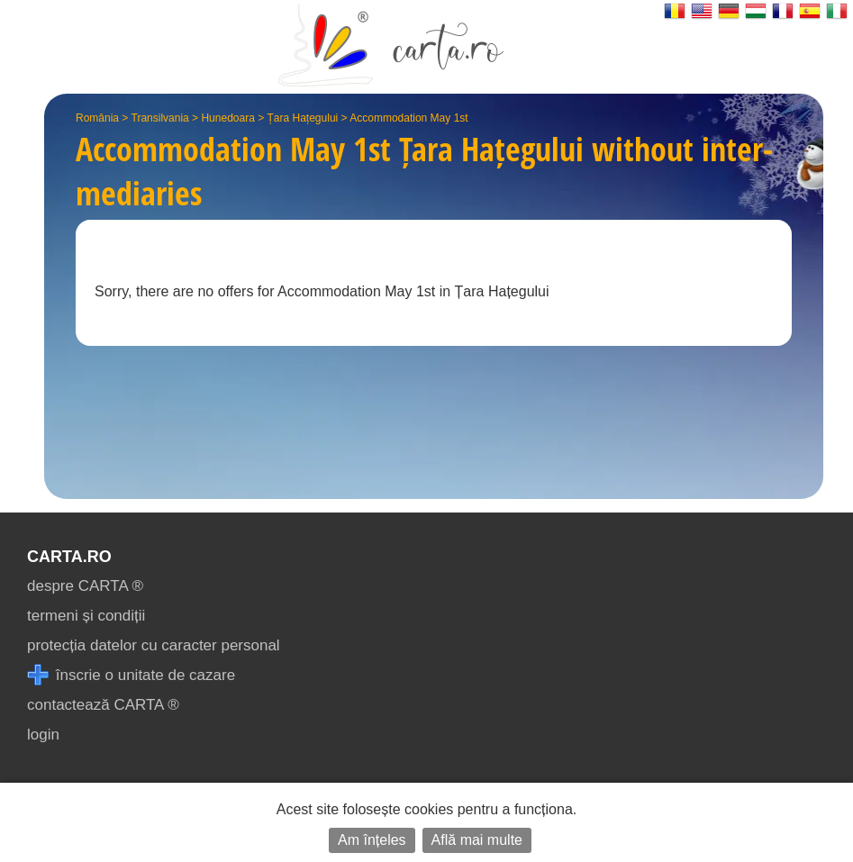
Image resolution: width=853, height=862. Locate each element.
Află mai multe (476, 840)
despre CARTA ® (85, 585)
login (43, 734)
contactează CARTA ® (103, 704)
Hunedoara (227, 118)
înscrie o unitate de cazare (131, 675)
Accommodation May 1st (408, 118)
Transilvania (160, 118)
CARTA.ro (69, 557)
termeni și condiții (86, 615)
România (97, 118)
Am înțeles (372, 840)
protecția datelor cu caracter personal (153, 645)
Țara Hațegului (303, 118)
